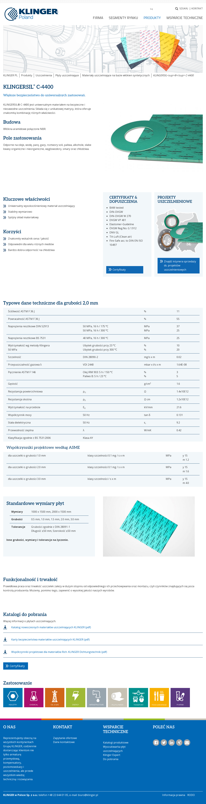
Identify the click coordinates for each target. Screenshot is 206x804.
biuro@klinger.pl (88, 795)
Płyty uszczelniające (67, 75)
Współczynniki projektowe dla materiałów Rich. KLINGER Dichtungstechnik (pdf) (59, 652)
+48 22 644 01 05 (58, 795)
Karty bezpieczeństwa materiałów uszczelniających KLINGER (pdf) (50, 639)
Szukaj (183, 8)
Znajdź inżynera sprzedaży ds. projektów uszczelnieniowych (180, 265)
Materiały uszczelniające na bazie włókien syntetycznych (116, 75)
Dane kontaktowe (64, 742)
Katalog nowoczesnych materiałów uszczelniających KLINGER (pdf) (51, 627)
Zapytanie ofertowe (65, 738)
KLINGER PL (10, 75)
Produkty (26, 75)
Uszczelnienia (44, 75)
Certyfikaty (119, 269)
